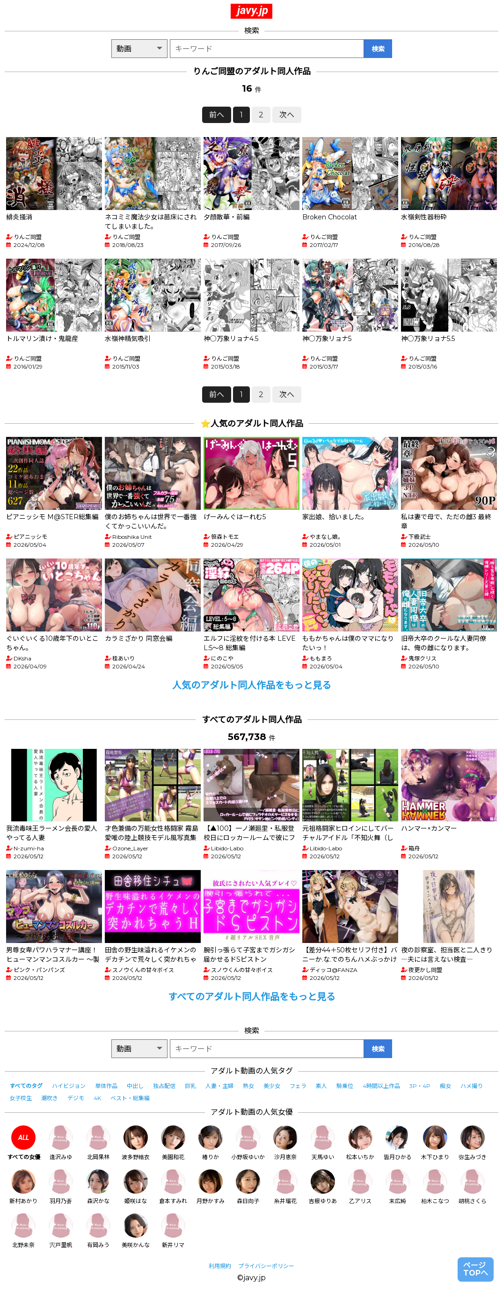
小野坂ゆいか (248, 1142)
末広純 (398, 1186)
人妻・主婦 (219, 1085)
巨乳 (190, 1085)
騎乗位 (344, 1085)
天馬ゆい (323, 1142)
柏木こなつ (435, 1186)
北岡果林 (98, 1142)
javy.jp (252, 10)
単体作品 (106, 1085)
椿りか (210, 1142)
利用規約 (220, 1265)
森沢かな (98, 1186)
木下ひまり (435, 1142)
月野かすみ (211, 1186)
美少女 (271, 1085)
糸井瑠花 (285, 1186)
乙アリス (360, 1186)
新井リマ (173, 1230)
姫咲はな (136, 1186)
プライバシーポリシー (266, 1265)
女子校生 (20, 1098)
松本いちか (360, 1142)
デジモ (75, 1098)
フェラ (298, 1085)
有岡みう (98, 1230)
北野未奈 (23, 1230)
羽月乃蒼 (61, 1186)
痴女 (445, 1085)
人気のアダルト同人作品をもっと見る (251, 685)
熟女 (248, 1085)
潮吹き (49, 1098)
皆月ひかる (398, 1142)
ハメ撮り (471, 1085)
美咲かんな (136, 1230)
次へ (286, 114)
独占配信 (164, 1085)
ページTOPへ (475, 1269)
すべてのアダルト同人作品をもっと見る (251, 996)
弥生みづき (473, 1142)
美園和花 (173, 1142)
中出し (135, 1085)
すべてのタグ (26, 1085)
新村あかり (23, 1186)
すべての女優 (23, 1142)
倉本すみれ (173, 1186)
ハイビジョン (69, 1085)
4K (97, 1098)
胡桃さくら (473, 1186)
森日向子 (248, 1186)
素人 (321, 1085)
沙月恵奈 (285, 1142)
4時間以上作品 (381, 1085)
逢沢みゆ (61, 1142)
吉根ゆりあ (323, 1186)
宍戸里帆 (61, 1230)
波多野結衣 (136, 1142)
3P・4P (419, 1085)
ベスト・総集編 (130, 1098)
